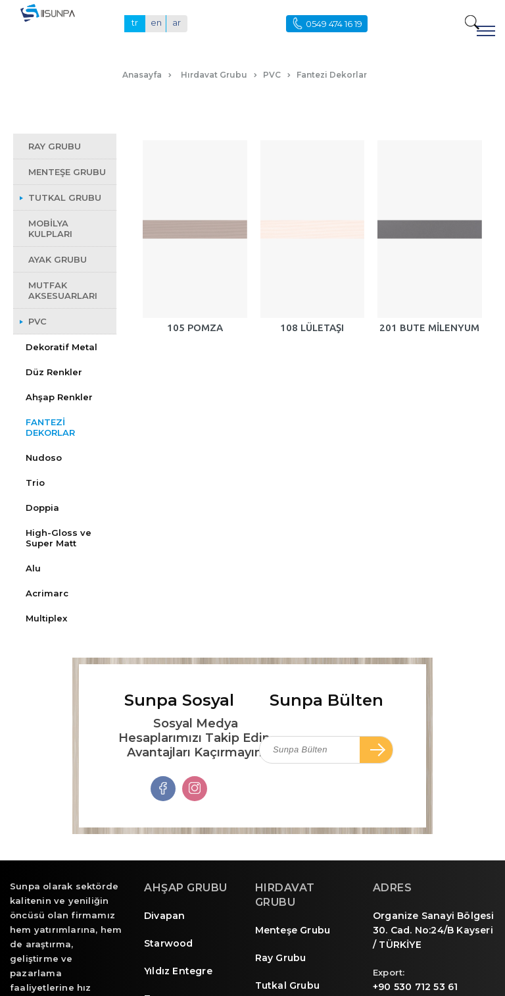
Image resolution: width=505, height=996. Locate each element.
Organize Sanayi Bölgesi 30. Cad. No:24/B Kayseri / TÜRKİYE (433, 930)
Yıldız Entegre (178, 971)
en (156, 22)
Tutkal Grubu (287, 985)
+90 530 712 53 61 (415, 987)
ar (176, 22)
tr (135, 22)
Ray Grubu (280, 958)
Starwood (168, 943)
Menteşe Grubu (293, 930)
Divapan (164, 916)
